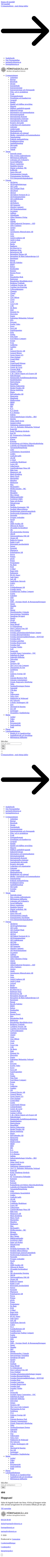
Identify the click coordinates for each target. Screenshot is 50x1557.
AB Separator (15, 205)
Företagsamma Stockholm (19, 176)
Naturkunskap (15, 137)
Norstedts (13, 515)
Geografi (13, 100)
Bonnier (13, 271)
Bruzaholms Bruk (16, 277)
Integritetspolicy (7, 1551)
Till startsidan (6, 1508)
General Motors (16, 353)
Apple (12, 230)
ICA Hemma (14, 413)
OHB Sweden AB (16, 524)
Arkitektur (14, 77)
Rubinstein (14, 573)
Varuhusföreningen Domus (20, 686)
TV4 (11, 672)
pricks (12, 559)
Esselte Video (15, 324)
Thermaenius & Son (17, 668)
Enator (12, 316)
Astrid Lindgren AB (17, 238)
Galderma (13, 345)
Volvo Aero (14, 696)
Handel (12, 102)
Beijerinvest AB (16, 252)
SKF (11, 608)
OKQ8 (12, 534)
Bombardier (14, 269)
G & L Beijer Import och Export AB (23, 374)
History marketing (17, 164)
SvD (11, 649)
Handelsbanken (16, 380)
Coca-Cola (14, 304)
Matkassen (14, 482)
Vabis (12, 684)
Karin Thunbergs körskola (19, 431)
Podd (12, 727)
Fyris (12, 343)
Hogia (12, 392)
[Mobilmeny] (2, 751)
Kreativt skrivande (17, 123)
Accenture (14, 211)
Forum (12, 341)
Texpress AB (15, 663)
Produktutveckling (17, 141)
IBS (11, 406)
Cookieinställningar (8, 1543)
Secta (12, 600)
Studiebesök (10, 58)
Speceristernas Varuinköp (19, 614)
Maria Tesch (14, 476)
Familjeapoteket (16, 330)
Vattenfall (13, 688)
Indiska (13, 415)
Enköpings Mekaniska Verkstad (21, 318)
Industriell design (16, 110)
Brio (11, 275)
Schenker (13, 596)
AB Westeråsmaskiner (18, 209)
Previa (12, 554)
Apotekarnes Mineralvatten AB (21, 232)
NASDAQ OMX (16, 499)
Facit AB (13, 328)
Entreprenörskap (16, 88)
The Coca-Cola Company (19, 665)
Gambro (13, 347)
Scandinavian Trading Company (22, 591)
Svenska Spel (15, 645)
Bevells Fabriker (16, 262)
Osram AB (14, 538)
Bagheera (13, 246)
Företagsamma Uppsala (19, 174)
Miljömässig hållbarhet (18, 158)
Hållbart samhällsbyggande (20, 108)
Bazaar (12, 260)
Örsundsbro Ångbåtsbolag (19, 713)
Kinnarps (13, 437)
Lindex (12, 454)
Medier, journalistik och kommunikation (25, 135)
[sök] (3, 748)
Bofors (12, 267)
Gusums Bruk (15, 369)
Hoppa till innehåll (8, 2)
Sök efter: (4, 741)
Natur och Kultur (16, 501)
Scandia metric (15, 589)
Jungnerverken (15, 423)
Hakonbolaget (15, 376)
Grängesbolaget (16, 365)
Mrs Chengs (14, 495)
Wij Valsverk (15, 700)
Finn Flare (14, 337)
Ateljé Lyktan (15, 240)
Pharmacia (14, 550)
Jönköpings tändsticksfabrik (20, 425)
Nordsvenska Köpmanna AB (20, 513)
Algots (12, 219)
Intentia (13, 419)
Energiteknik (15, 86)
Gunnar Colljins (16, 371)
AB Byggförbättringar (18, 184)
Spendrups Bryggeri (17, 616)
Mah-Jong (14, 470)
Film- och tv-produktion (19, 92)
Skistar (12, 610)
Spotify (13, 618)
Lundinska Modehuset (18, 462)
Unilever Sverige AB (18, 674)
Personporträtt (15, 723)
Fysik (12, 94)
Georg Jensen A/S (16, 355)
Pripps (12, 561)
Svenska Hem (15, 639)
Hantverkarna (15, 382)
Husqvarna (14, 396)
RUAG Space (15, 575)
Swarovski (14, 651)
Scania (12, 593)
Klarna (12, 439)
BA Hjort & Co (15, 248)
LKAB (12, 458)
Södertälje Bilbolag (17, 657)
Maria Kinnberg (16, 474)
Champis (13, 291)
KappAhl (13, 429)
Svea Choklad (15, 631)
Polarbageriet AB (16, 552)
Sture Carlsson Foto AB (19, 628)
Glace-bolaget (15, 357)
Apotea (12, 228)
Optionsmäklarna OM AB (19, 536)
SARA (12, 583)
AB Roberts (14, 203)
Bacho (12, 244)
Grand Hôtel (14, 359)
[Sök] (3, 746)
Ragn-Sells (14, 571)
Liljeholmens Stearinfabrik (20, 452)
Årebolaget (14, 711)
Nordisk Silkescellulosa (19, 509)
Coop (12, 302)
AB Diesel (14, 191)
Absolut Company (17, 207)
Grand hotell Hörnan (17, 363)
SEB (11, 598)
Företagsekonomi (16, 96)
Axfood (13, 242)
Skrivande (14, 145)
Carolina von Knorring (18, 287)
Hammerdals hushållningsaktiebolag (23, 378)
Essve (12, 326)
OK (11, 530)
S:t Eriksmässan (16, 626)
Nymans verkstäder (17, 517)
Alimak (13, 221)
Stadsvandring (15, 725)
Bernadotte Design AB (18, 254)
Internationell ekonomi (18, 117)
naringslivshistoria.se (13, 62)
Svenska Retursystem (18, 643)
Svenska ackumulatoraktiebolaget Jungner (25, 633)
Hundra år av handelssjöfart (20, 733)
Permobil (13, 548)
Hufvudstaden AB (16, 394)
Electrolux (14, 314)
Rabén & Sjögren (16, 540)
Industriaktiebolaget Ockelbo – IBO (23, 417)
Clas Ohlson (14, 297)
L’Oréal (13, 460)
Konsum (13, 441)
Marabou (13, 480)
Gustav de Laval (16, 367)
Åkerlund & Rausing (17, 707)
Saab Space (14, 577)
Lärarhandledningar (13, 731)
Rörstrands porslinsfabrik (19, 544)
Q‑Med (12, 569)
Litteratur (13, 127)
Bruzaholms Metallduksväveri (21, 281)
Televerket (14, 659)
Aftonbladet (14, 215)
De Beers (13, 308)
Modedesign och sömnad (19, 133)
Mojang (13, 491)
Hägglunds (14, 398)
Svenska (13, 147)
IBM (12, 404)
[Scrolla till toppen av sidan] (2, 1555)
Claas (12, 295)
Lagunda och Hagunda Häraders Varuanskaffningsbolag (22, 447)
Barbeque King (15, 250)
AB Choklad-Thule (17, 188)
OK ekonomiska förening (19, 532)
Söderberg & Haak (17, 655)
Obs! (12, 522)
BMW (12, 265)
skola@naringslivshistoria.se (11, 1524)
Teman (8, 151)
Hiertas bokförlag (16, 390)
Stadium (13, 622)
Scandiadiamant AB (17, 587)
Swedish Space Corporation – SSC (23, 653)
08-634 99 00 (6, 1520)
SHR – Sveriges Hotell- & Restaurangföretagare (28, 602)
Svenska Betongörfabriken (20, 635)
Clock (12, 300)
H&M (12, 402)
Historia (13, 106)
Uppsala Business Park (18, 678)
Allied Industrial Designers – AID (22, 223)
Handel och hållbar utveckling (21, 104)
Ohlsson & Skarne (17, 526)
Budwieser (14, 279)
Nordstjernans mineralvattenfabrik (22, 511)
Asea (12, 234)
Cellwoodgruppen (16, 289)
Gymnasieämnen (12, 75)
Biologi (13, 80)
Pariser (12, 546)
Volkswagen (14, 694)
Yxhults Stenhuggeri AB (19, 702)
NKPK (12, 505)
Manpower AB (15, 472)
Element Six (14, 312)
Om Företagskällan (13, 60)
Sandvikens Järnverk (17, 581)
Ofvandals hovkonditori (19, 528)
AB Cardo (14, 186)
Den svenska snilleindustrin (20, 156)
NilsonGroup (15, 503)
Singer (12, 604)
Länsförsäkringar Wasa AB (20, 468)
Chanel (12, 293)
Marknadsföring (16, 131)
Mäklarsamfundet (16, 497)
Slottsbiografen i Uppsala (19, 612)
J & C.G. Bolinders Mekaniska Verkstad (25, 427)
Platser (8, 729)
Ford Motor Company (18, 339)
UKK (12, 676)
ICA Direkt (14, 411)
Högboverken (15, 400)
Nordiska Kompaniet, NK (19, 507)
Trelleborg (14, 670)
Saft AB (13, 579)
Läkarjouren (14, 466)
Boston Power (15, 273)
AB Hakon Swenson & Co (20, 195)
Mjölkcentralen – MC (18, 489)
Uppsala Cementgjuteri (18, 680)
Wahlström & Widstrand (19, 698)
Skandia (13, 606)
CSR (12, 306)
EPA (11, 320)
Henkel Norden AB (17, 388)
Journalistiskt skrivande (19, 121)
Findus (12, 334)
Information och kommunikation (22, 112)
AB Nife (13, 201)
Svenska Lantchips (17, 641)
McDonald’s (14, 487)
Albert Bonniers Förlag (18, 217)
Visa (11, 692)
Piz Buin (13, 565)
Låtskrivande (15, 129)
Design (12, 84)
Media (8, 715)
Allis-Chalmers (15, 225)
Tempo (12, 661)
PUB (12, 567)
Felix (12, 332)
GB (11, 349)
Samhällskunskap (16, 143)
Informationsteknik (17, 114)
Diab (12, 310)
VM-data (13, 690)
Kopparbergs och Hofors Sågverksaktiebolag (26, 443)
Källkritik (13, 170)
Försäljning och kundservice (20, 98)
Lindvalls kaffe (15, 456)
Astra (12, 236)
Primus (12, 556)
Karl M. (13, 433)
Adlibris (13, 213)
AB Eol (13, 193)
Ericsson (13, 322)
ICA (11, 408)
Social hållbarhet (16, 162)
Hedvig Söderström (17, 386)
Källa (12, 721)
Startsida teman (16, 154)
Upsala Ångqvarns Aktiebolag (21, 682)
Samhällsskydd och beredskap (21, 735)
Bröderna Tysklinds (17, 283)
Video (12, 719)
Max (11, 485)
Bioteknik (13, 82)
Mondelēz (14, 493)
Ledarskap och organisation (20, 125)
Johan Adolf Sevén (17, 421)
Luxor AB (14, 464)
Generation (16, 1539)
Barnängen (14, 258)
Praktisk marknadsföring (19, 139)
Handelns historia (16, 166)
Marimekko (14, 478)
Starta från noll (15, 172)
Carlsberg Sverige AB (18, 285)
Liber (12, 450)
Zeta (11, 705)
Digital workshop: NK (18, 168)
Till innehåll (5, 4)
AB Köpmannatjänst (17, 197)
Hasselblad (14, 384)
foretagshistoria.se (12, 64)
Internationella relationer (19, 119)
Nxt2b (12, 519)
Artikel (12, 717)
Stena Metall (14, 624)
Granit (12, 361)
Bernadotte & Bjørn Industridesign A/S (24, 256)
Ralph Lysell (14, 542)
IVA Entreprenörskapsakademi (21, 178)
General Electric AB (17, 351)
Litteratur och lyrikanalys (19, 160)
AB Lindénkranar (16, 199)
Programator (14, 563)
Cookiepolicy (6, 1547)
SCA (12, 585)
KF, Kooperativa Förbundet (20, 435)
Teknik (12, 149)
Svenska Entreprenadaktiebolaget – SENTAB (27, 637)
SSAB (12, 620)
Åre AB (13, 709)
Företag (8, 180)
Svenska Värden (16, 647)
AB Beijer (14, 182)
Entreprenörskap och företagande (22, 90)
